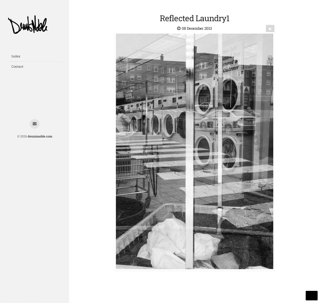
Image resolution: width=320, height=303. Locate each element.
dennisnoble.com (40, 136)
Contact (17, 66)
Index (15, 56)
